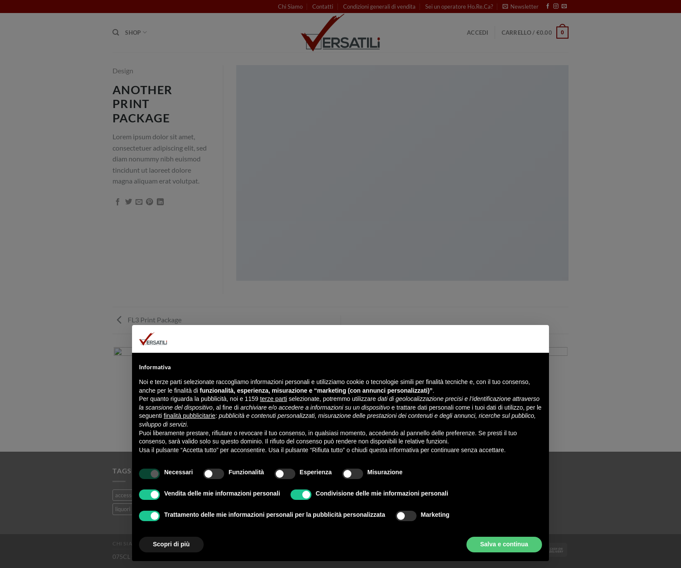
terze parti (273, 398)
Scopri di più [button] (171, 544)
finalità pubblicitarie (189, 415)
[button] (538, 339)
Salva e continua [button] (504, 544)
